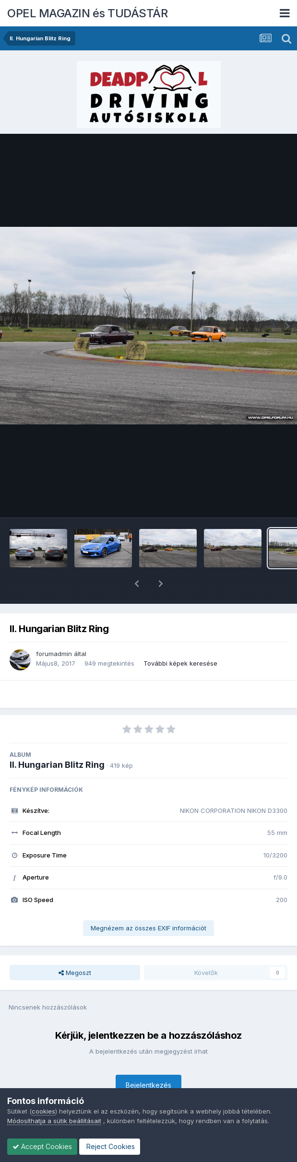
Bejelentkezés (148, 1060)
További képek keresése (180, 638)
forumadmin (54, 629)
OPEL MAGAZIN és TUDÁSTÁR (87, 13)
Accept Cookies (42, 1146)
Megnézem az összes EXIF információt (148, 903)
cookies (43, 1111)
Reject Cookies (109, 1146)
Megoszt (75, 947)
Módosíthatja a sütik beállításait (54, 1121)
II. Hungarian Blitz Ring (57, 740)
